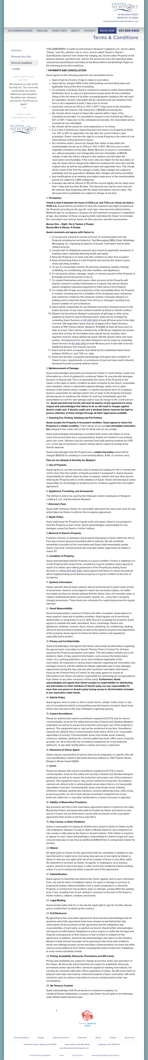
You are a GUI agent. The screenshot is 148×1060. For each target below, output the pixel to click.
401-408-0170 (114, 1044)
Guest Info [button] (59, 30)
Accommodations (21, 1038)
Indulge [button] (42, 30)
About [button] (75, 30)
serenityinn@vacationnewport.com (120, 21)
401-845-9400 (129, 31)
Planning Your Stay (21, 56)
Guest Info (82, 1038)
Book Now (129, 1038)
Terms (61, 1055)
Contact (113, 1038)
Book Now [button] (107, 30)
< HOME (15, 69)
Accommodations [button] (20, 30)
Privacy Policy (77, 1055)
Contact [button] (90, 30)
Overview (16, 50)
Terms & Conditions (21, 62)
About (98, 1038)
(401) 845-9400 (74, 570)
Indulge (41, 1038)
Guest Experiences (61, 1038)
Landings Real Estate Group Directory (105, 1055)
